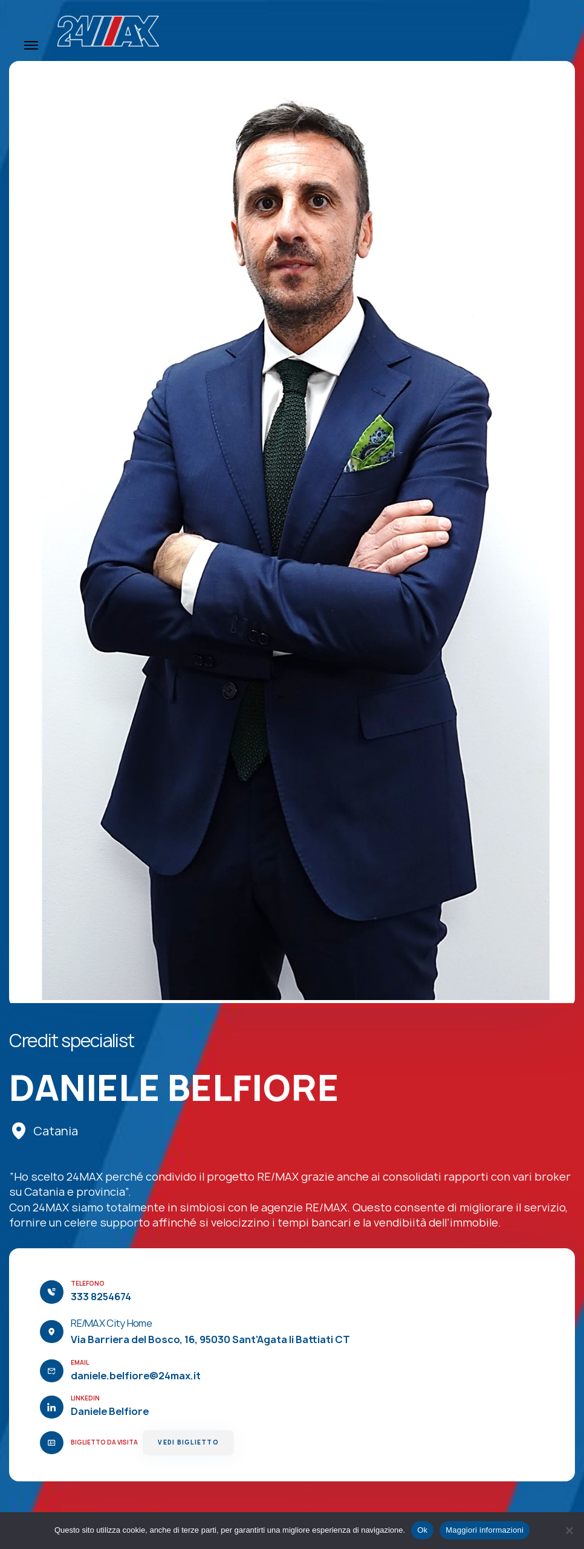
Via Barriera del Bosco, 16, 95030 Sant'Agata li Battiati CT (210, 1339)
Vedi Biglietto (188, 1442)
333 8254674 (101, 1296)
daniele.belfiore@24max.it (136, 1375)
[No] (569, 1530)
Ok (422, 1530)
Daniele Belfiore (110, 1411)
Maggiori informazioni (485, 1530)
